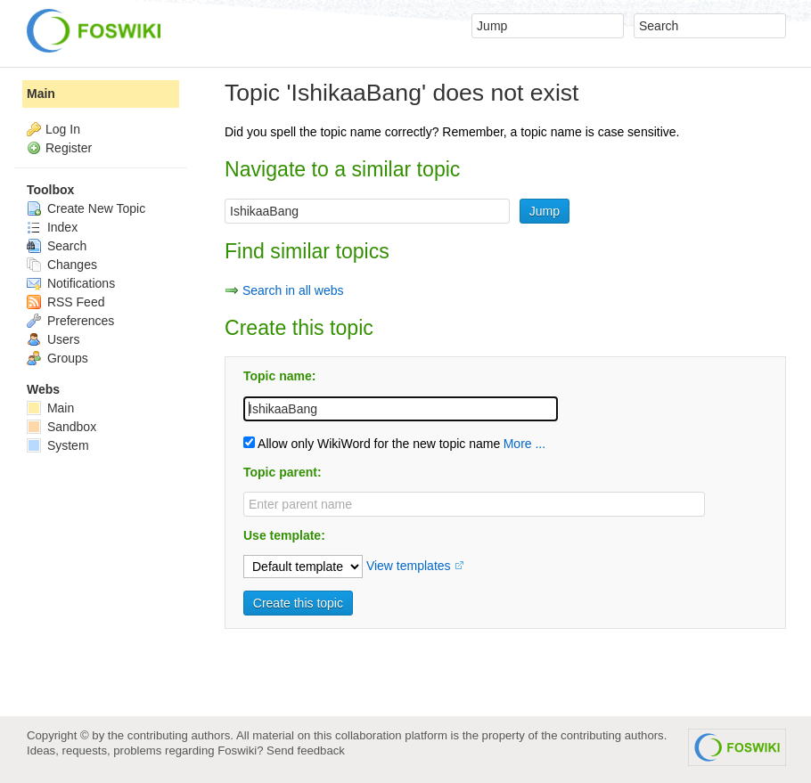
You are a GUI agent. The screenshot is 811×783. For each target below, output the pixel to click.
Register (68, 148)
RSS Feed (65, 302)
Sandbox (61, 427)
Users (53, 339)
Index (52, 227)
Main (41, 93)
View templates (408, 566)
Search (56, 246)
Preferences (70, 321)
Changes (62, 264)
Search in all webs (293, 290)
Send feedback (305, 750)
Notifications (71, 283)
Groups (57, 358)
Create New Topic (86, 208)
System (58, 445)
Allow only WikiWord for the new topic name (371, 443)
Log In (62, 129)
